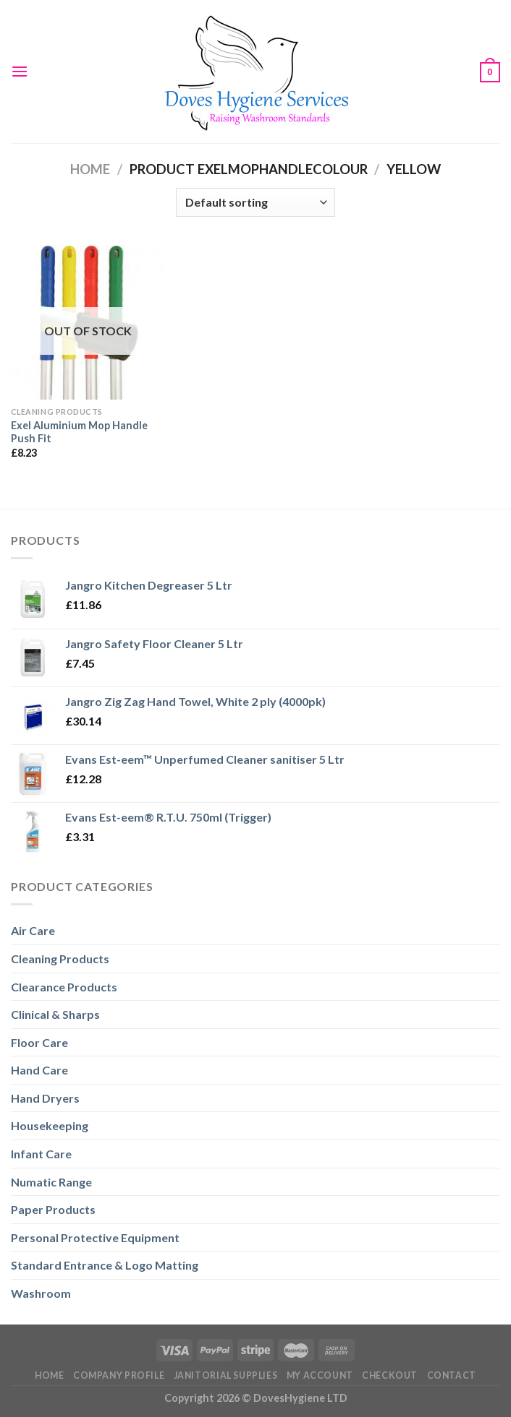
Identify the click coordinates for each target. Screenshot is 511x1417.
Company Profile (118, 1375)
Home (90, 169)
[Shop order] (255, 202)
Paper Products (53, 1209)
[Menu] (19, 71)
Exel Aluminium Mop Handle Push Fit (79, 432)
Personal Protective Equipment (95, 1237)
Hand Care (39, 1070)
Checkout (390, 1375)
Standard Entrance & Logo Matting (104, 1265)
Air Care (33, 930)
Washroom (41, 1293)
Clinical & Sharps (55, 1014)
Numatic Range (51, 1182)
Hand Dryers (45, 1098)
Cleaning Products (60, 958)
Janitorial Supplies (226, 1375)
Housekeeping (49, 1125)
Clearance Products (64, 987)
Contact (451, 1375)
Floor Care (39, 1042)
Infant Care (41, 1153)
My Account (320, 1375)
